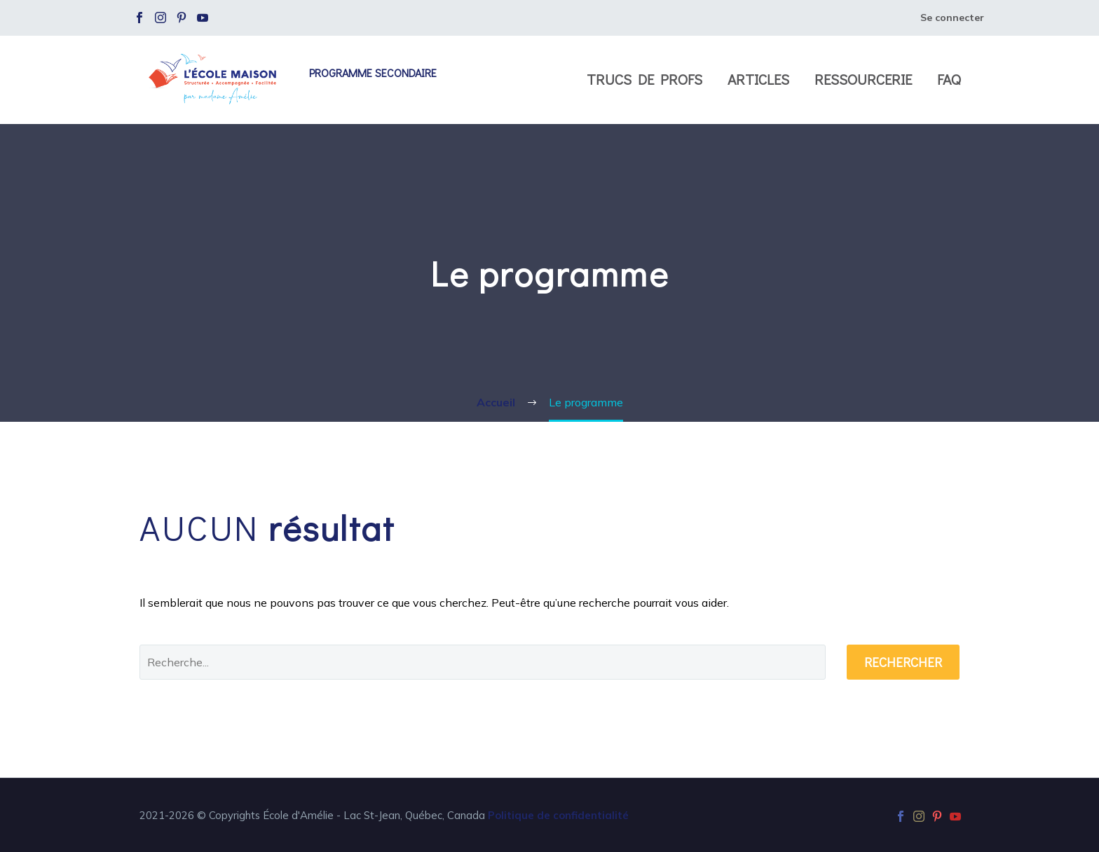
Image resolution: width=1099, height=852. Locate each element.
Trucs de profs (644, 79)
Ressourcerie (863, 79)
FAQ (949, 79)
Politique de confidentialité (558, 815)
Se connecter (952, 17)
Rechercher (903, 662)
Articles (758, 79)
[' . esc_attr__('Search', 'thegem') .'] (482, 662)
